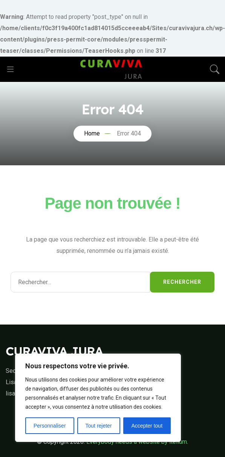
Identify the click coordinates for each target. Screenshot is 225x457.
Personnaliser (50, 426)
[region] (98, 398)
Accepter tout (147, 426)
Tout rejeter (99, 426)
